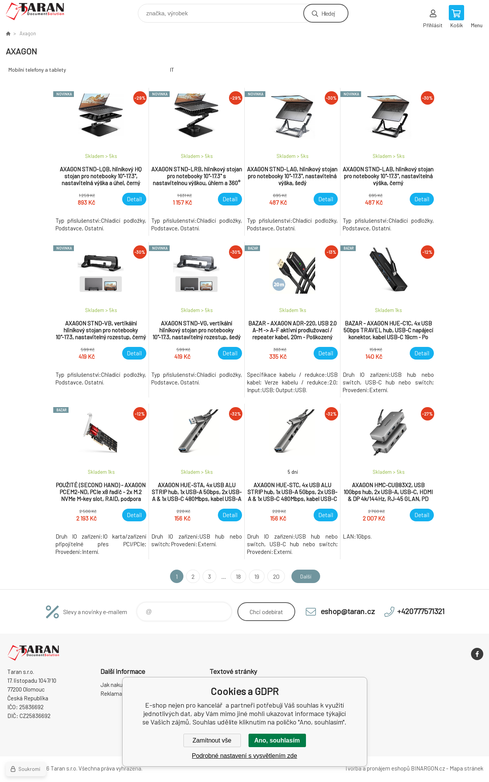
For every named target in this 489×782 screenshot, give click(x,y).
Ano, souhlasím (277, 740)
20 (274, 576)
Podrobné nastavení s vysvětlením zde (244, 755)
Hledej (328, 13)
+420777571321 (421, 611)
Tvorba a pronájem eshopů (377, 768)
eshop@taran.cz (348, 611)
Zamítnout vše (212, 740)
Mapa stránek (466, 768)
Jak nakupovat (118, 684)
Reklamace (114, 693)
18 (236, 576)
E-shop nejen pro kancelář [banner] (40, 11)
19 (254, 576)
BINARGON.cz (428, 768)
